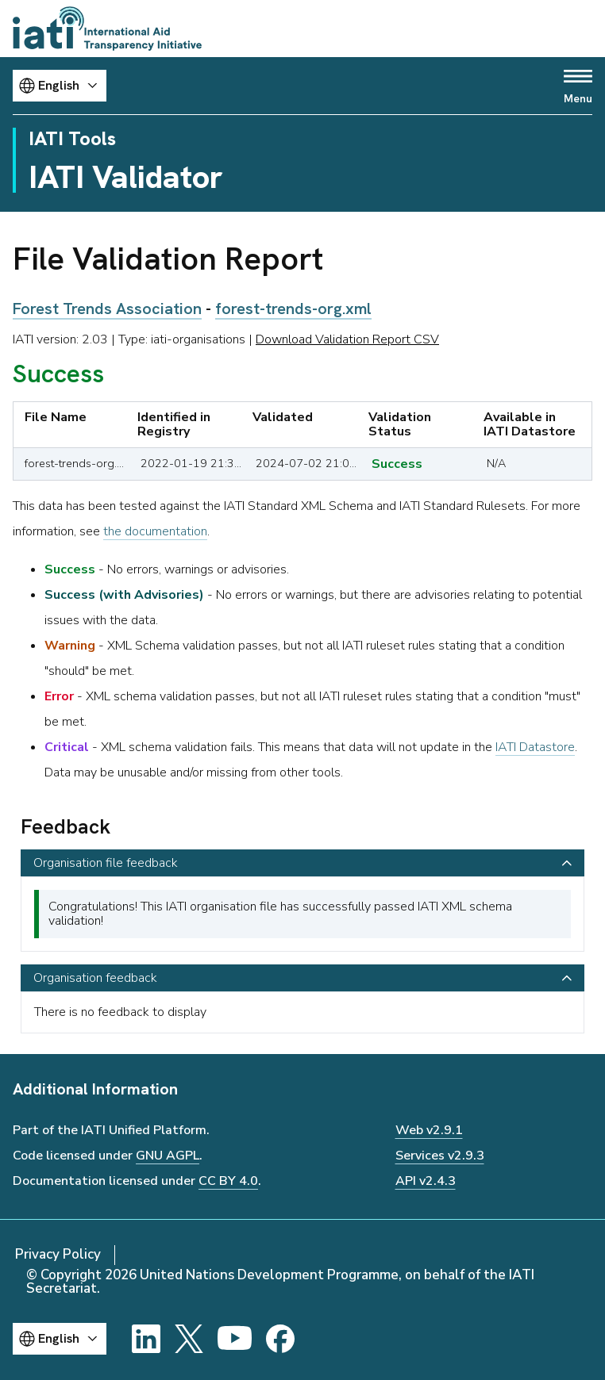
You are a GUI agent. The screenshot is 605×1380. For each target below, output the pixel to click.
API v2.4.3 (425, 1181)
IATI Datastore (535, 747)
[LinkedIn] (146, 1338)
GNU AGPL (167, 1155)
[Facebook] (280, 1338)
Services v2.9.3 (439, 1155)
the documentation (155, 531)
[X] (189, 1338)
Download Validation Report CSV (347, 339)
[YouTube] (235, 1338)
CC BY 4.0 (228, 1181)
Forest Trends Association (107, 308)
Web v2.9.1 (429, 1130)
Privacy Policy (58, 1254)
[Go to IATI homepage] (107, 28)
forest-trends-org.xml (293, 308)
